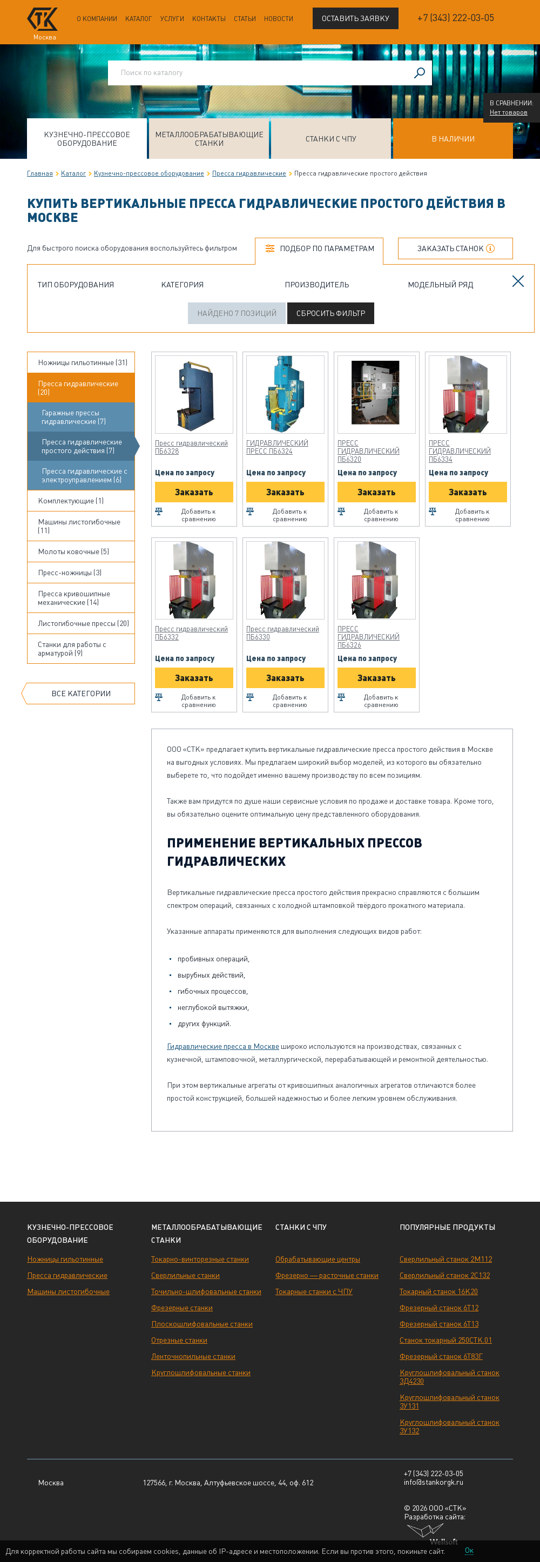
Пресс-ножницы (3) (70, 572)
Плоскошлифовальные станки (202, 1323)
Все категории (81, 693)
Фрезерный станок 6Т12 (439, 1307)
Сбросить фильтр (330, 313)
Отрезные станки (179, 1340)
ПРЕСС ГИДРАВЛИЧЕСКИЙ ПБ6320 (369, 451)
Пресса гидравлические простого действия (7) (82, 446)
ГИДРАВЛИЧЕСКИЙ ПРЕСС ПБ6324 (277, 447)
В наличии (453, 138)
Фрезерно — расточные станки (327, 1275)
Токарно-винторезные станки (200, 1259)
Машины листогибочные (68, 1291)
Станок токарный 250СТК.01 (446, 1340)
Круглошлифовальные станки (201, 1372)
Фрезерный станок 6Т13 (439, 1323)
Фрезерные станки (182, 1307)
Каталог (138, 19)
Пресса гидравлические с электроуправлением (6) (84, 475)
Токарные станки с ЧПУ (314, 1291)
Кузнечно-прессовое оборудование (87, 138)
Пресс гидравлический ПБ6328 (191, 447)
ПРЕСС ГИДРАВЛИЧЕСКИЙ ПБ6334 (460, 451)
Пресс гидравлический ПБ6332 (191, 633)
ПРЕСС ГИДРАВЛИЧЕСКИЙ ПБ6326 (369, 637)
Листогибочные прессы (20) (83, 623)
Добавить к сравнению (198, 515)
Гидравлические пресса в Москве (223, 1046)
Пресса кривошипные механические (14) (74, 598)
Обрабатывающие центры (317, 1259)
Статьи (245, 19)
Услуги (172, 19)
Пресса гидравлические (249, 173)
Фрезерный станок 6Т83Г (441, 1356)
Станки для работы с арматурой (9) (72, 648)
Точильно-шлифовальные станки (206, 1291)
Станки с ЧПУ (331, 138)
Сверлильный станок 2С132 (445, 1275)
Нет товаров (509, 112)
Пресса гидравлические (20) (78, 387)
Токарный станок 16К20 (439, 1291)
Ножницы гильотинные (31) (82, 362)
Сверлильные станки (185, 1275)
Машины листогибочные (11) (79, 526)
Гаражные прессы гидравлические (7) (74, 417)
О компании (97, 19)
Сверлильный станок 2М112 (446, 1259)
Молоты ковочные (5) (73, 551)
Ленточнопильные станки (193, 1356)
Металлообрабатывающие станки (209, 138)
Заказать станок (450, 248)
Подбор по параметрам (327, 248)
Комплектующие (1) (71, 500)
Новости (278, 19)
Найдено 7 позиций (236, 313)
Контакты (209, 19)
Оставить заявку (355, 18)
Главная (40, 173)
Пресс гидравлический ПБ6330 (282, 633)
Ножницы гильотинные (65, 1259)
